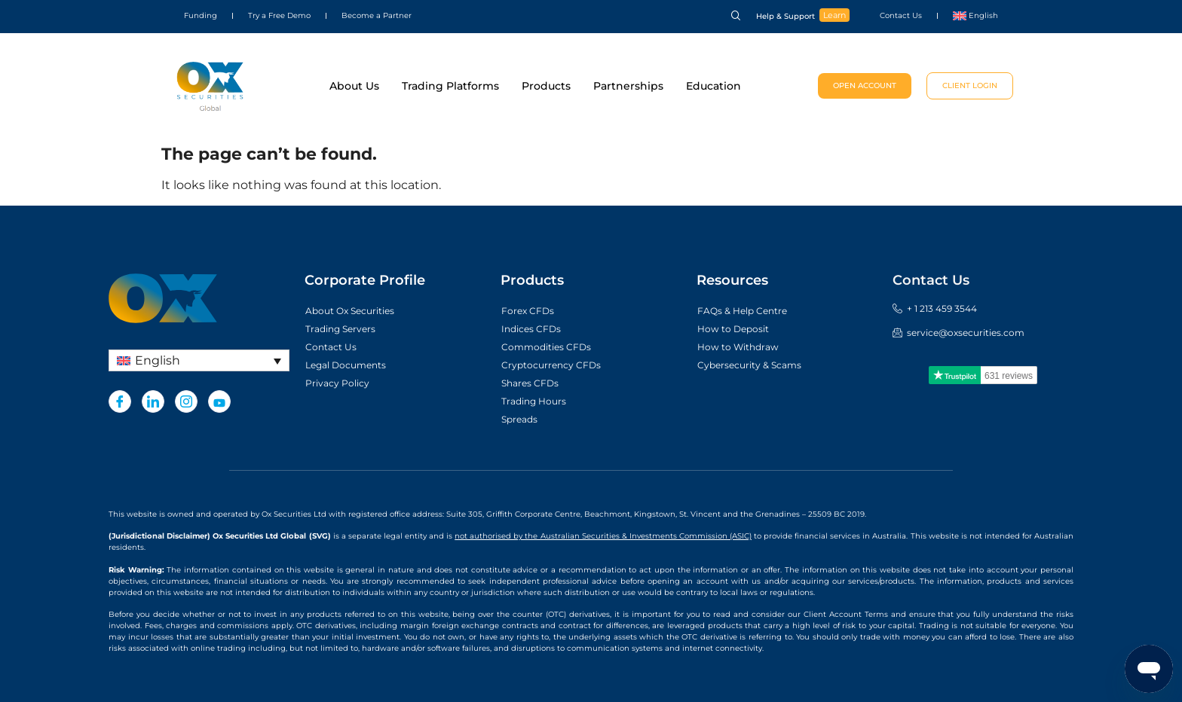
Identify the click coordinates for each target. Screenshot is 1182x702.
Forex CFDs (531, 311)
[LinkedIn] (153, 401)
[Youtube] (219, 401)
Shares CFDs (534, 383)
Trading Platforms (450, 86)
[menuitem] (975, 16)
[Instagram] (186, 401)
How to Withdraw (744, 347)
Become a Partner (376, 15)
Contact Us (901, 15)
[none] (199, 360)
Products (546, 86)
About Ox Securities (357, 311)
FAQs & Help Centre (749, 311)
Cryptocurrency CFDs (558, 365)
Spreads (522, 419)
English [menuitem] (157, 360)
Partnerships (628, 86)
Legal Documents (352, 365)
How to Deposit (738, 329)
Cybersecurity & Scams (758, 365)
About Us (354, 86)
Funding (200, 15)
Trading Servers (346, 329)
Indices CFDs (535, 329)
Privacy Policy (342, 383)
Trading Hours (538, 401)
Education (713, 86)
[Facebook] (120, 401)
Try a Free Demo (279, 15)
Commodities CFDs (553, 347)
